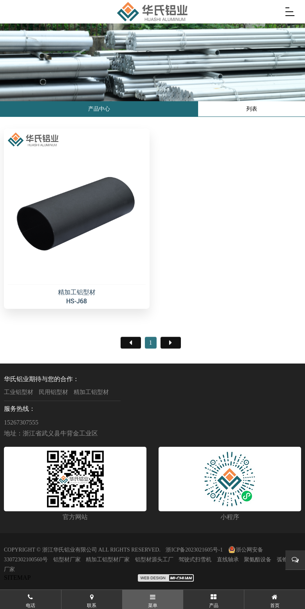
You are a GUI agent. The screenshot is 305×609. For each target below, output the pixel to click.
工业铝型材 (18, 392)
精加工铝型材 (91, 392)
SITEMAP (17, 577)
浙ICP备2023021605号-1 (194, 550)
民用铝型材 (53, 392)
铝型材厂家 (67, 559)
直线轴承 (228, 559)
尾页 (171, 364)
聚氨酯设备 (257, 559)
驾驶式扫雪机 (195, 559)
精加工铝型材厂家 (108, 559)
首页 (131, 364)
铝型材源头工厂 (154, 559)
